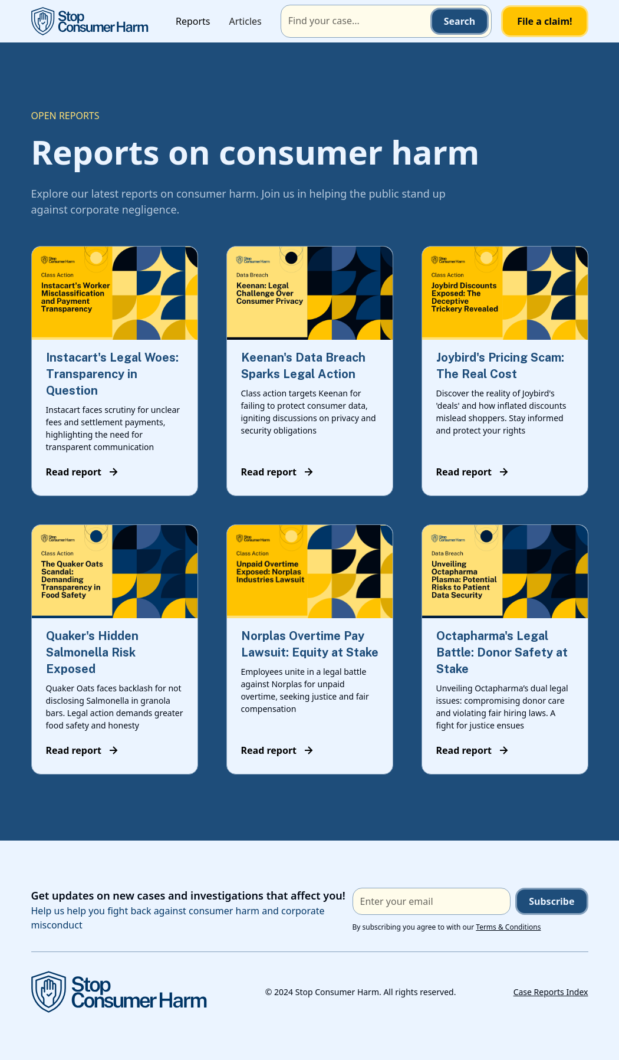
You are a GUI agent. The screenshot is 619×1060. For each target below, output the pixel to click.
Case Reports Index (550, 991)
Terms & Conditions (508, 927)
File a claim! (544, 21)
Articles (245, 21)
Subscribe (551, 901)
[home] (90, 21)
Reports (193, 21)
